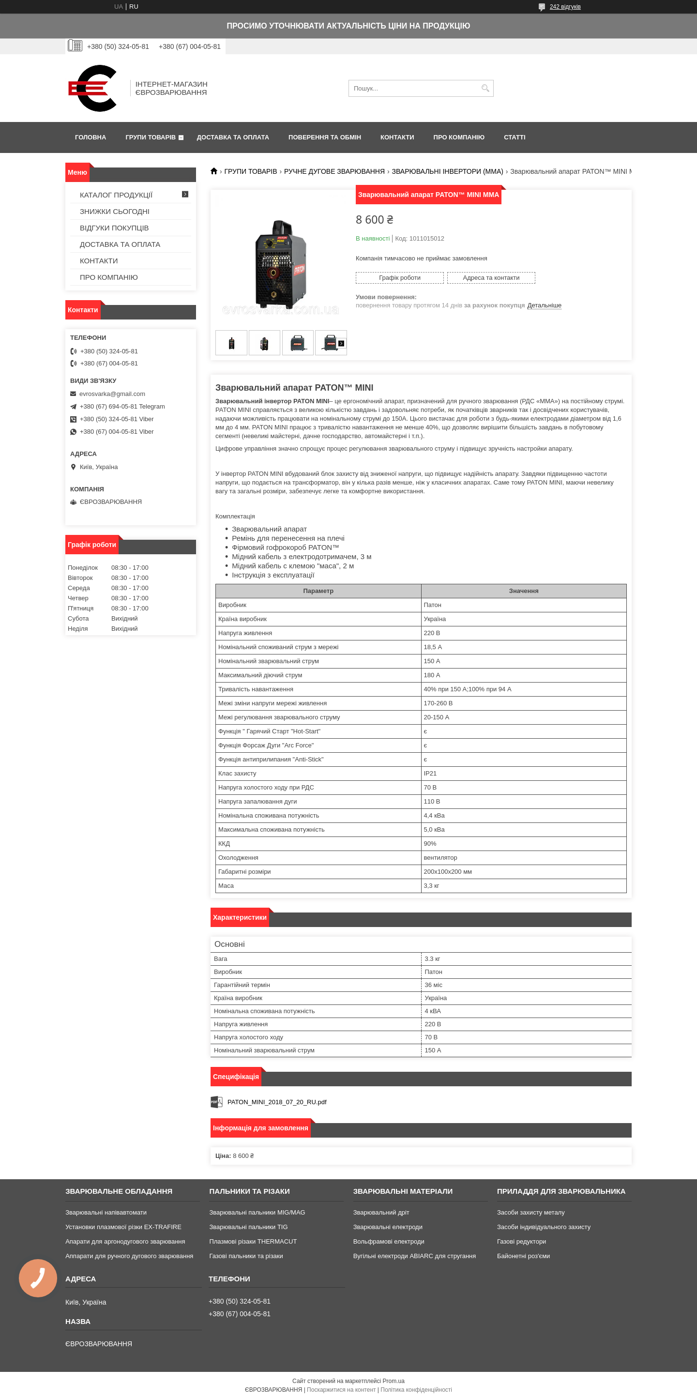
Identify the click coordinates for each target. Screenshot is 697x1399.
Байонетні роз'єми (523, 1256)
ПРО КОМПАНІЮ (459, 137)
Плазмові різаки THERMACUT (253, 1241)
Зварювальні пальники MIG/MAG (257, 1212)
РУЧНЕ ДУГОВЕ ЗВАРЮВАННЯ (334, 171)
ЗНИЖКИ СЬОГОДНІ (115, 211)
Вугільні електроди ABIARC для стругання (414, 1256)
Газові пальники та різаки (246, 1256)
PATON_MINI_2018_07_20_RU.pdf (277, 1102)
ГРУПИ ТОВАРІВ (150, 137)
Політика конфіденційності (416, 1389)
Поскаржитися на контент (341, 1389)
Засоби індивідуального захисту (544, 1227)
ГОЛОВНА (90, 137)
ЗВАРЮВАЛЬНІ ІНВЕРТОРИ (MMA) (447, 171)
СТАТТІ (514, 137)
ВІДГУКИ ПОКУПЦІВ (114, 228)
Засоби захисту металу (531, 1212)
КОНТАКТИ (397, 137)
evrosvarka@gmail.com (112, 393)
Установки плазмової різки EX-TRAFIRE (123, 1227)
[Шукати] (485, 88)
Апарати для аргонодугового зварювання (125, 1241)
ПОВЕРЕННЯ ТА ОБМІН (324, 137)
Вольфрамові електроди (388, 1241)
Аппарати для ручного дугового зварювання (129, 1256)
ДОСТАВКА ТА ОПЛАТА (233, 137)
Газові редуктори (521, 1241)
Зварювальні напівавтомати (106, 1212)
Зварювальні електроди (388, 1227)
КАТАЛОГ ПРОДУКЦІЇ (116, 195)
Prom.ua (394, 1381)
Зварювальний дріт (381, 1212)
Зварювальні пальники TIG (248, 1227)
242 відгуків (565, 6)
